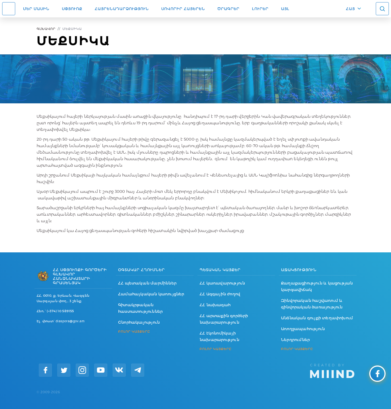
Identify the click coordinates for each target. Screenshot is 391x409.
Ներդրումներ (295, 339)
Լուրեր (260, 9)
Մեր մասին (36, 9)
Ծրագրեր (228, 9)
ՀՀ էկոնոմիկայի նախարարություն (219, 336)
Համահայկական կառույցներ (151, 294)
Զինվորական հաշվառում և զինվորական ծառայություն (312, 303)
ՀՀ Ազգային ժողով (220, 294)
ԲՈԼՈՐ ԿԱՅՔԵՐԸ (134, 331)
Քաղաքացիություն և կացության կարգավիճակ (317, 286)
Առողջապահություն (303, 329)
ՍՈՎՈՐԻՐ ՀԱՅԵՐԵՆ (183, 9)
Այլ (285, 9)
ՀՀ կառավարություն (222, 283)
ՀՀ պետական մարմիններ (147, 283)
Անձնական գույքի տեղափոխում (317, 318)
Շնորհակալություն (139, 322)
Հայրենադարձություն (122, 9)
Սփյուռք (72, 9)
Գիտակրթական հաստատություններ (140, 308)
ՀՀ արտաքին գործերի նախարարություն (224, 319)
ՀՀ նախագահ (215, 305)
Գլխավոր (46, 28)
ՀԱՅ (350, 9)
